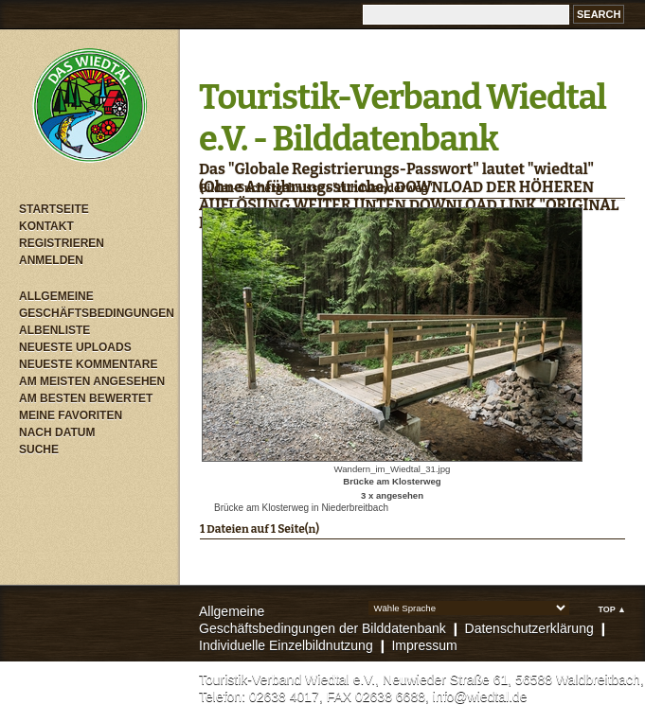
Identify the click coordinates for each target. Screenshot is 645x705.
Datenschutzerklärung (529, 628)
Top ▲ (612, 609)
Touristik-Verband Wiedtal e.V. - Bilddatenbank (402, 118)
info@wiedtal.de (480, 696)
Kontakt (46, 226)
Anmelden (51, 260)
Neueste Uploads (75, 347)
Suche (39, 449)
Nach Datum (57, 432)
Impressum (424, 645)
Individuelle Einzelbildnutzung (286, 645)
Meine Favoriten (70, 415)
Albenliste (54, 330)
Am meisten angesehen (92, 381)
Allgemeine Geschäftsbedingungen (94, 305)
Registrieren (61, 243)
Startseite (54, 209)
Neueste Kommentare (88, 364)
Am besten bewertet (85, 398)
